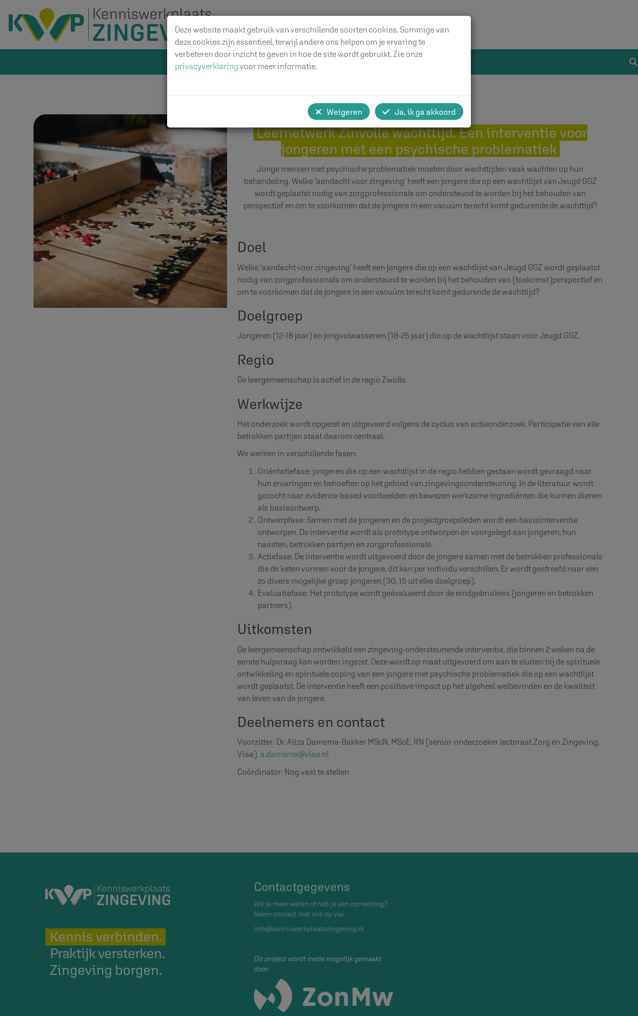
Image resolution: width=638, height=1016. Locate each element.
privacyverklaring (206, 66)
